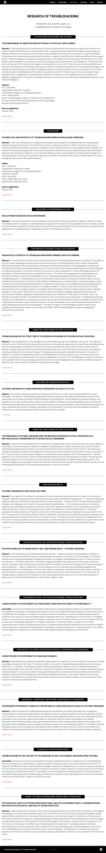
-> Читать (6, 415)
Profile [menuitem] (92, 2)
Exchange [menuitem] (83, 2)
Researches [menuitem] (74, 2)
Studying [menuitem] (52, 2)
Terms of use (53, 849)
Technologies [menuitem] (62, 2)
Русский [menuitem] (99, 2)
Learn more (7, 116)
